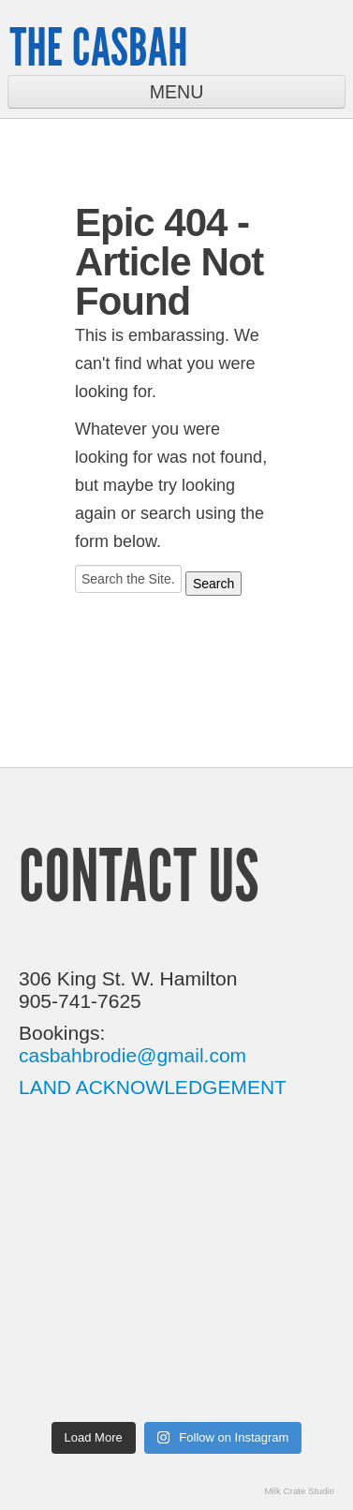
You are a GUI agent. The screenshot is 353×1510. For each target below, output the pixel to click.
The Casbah (98, 47)
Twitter (285, 45)
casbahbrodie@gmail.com (132, 1055)
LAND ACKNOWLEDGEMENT (153, 1087)
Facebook (331, 45)
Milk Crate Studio (299, 1491)
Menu (177, 91)
